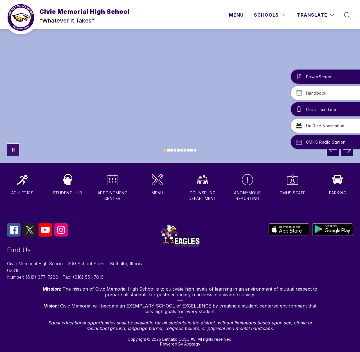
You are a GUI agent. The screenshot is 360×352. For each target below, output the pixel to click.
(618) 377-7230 (42, 277)
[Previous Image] (333, 149)
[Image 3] (171, 150)
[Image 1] (165, 150)
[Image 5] (178, 150)
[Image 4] (175, 150)
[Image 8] (188, 150)
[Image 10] (195, 150)
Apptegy (192, 344)
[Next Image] (347, 149)
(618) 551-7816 (88, 277)
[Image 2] (168, 150)
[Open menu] (232, 15)
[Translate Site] (315, 15)
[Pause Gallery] (13, 149)
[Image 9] (191, 150)
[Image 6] (182, 150)
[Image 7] (185, 150)
